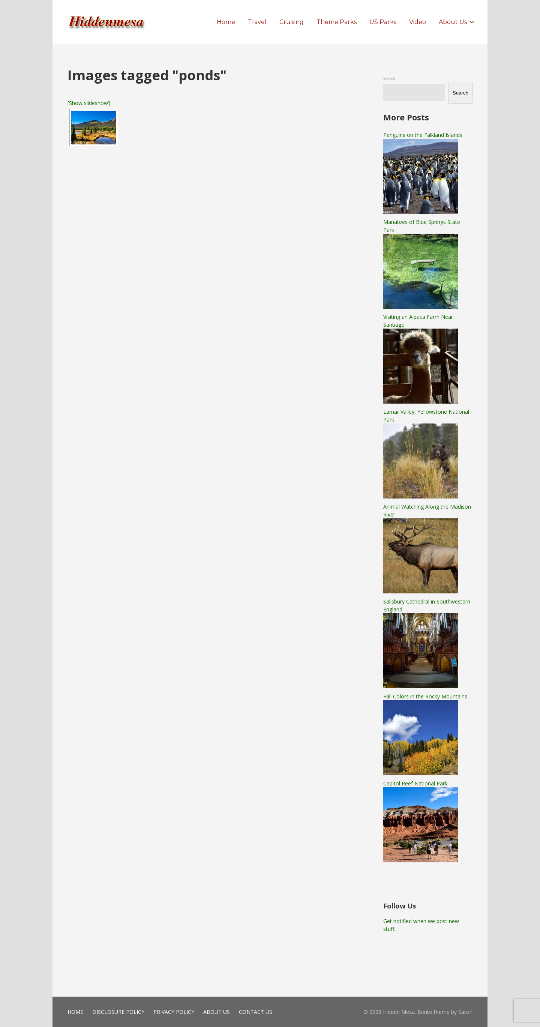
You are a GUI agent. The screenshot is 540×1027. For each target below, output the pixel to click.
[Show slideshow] (89, 103)
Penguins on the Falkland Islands (422, 134)
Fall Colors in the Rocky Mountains (425, 696)
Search (389, 78)
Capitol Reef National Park (415, 783)
